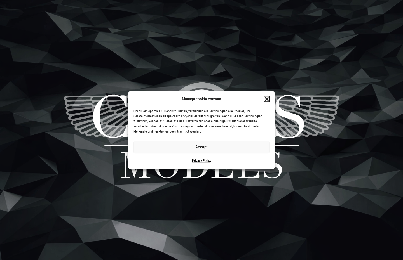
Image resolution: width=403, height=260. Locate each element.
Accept (201, 147)
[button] (267, 99)
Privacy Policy (201, 161)
